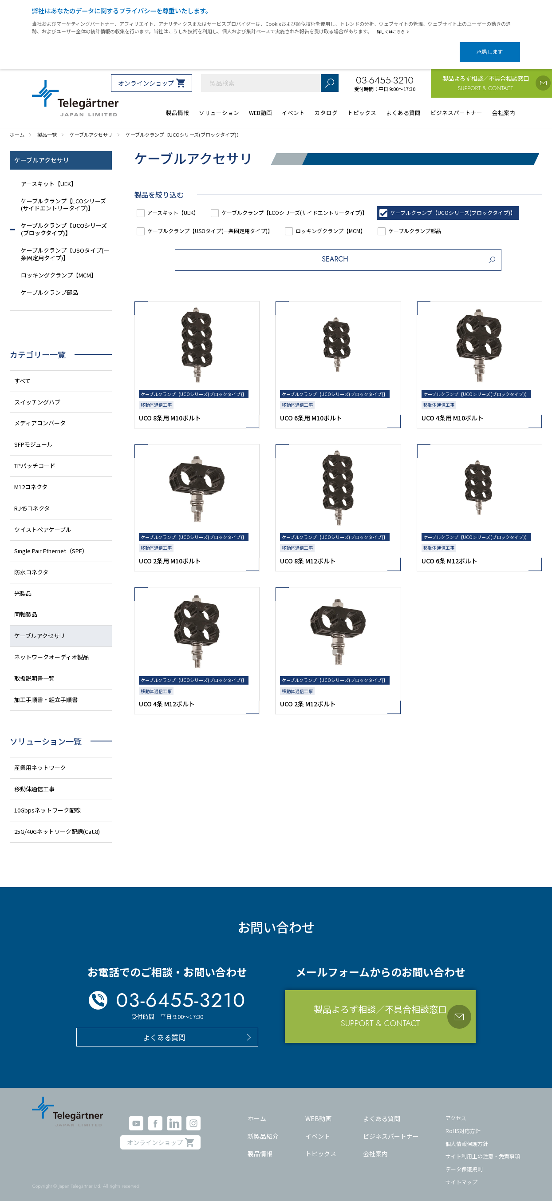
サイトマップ (461, 1173)
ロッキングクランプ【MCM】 (189, 242)
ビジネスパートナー (391, 1128)
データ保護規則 (464, 1161)
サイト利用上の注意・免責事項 (483, 1148)
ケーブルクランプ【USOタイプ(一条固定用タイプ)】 (382, 223)
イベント (317, 1128)
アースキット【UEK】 (179, 205)
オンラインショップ (146, 75)
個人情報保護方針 (467, 1135)
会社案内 (375, 1146)
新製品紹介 (263, 1128)
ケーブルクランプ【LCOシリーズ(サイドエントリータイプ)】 (315, 205)
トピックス (320, 1146)
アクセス (456, 1110)
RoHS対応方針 (463, 1123)
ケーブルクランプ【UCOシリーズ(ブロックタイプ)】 (218, 223)
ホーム (257, 1110)
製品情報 (260, 1146)
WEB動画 (318, 1110)
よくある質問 (381, 1110)
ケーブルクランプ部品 (284, 242)
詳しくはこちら (395, 31)
